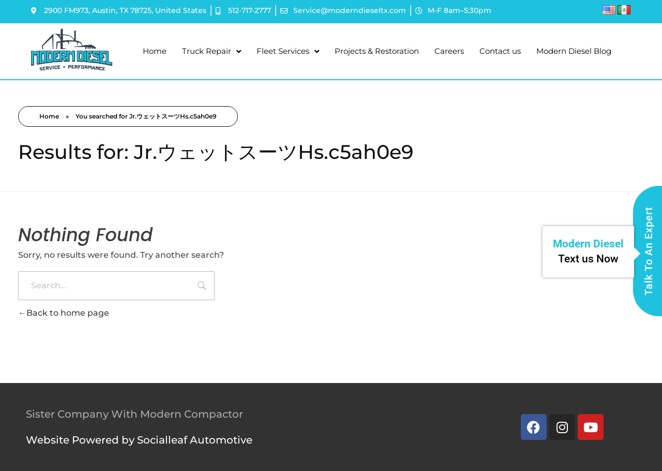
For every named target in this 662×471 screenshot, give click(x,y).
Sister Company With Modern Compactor (134, 414)
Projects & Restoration (377, 51)
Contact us (500, 51)
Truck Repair (211, 51)
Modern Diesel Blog (573, 51)
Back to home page (63, 313)
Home (155, 51)
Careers (449, 51)
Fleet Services (288, 51)
